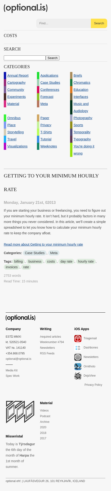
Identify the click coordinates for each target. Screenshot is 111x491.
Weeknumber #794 (52, 342)
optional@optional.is (18, 359)
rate (26, 267)
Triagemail (85, 338)
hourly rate (86, 261)
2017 (43, 438)
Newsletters (47, 347)
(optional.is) (26, 8)
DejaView (85, 375)
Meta (54, 253)
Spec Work (12, 376)
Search (99, 23)
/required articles (50, 336)
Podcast (45, 416)
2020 (43, 427)
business (34, 261)
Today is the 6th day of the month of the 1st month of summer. (20, 455)
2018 (43, 433)
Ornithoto (84, 366)
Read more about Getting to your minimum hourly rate (43, 244)
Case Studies (34, 253)
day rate (66, 261)
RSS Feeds (47, 353)
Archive (44, 422)
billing (18, 261)
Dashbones (86, 347)
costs (51, 261)
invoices (12, 267)
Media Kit (12, 370)
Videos (44, 410)
